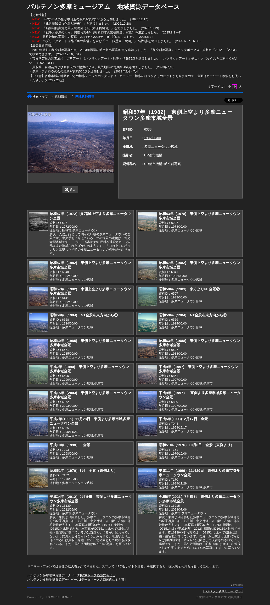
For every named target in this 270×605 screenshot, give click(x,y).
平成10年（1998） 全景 (70, 445)
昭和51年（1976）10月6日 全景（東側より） (196, 445)
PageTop (238, 585)
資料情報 (61, 96)
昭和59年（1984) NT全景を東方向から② (193, 315)
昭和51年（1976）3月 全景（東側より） (84, 470)
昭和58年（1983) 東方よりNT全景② (189, 289)
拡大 (70, 190)
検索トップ (37, 96)
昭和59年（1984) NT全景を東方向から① (84, 315)
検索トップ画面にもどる (98, 575)
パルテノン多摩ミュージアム (223, 591)
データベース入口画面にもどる (103, 579)
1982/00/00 (152, 138)
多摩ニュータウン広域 (161, 146)
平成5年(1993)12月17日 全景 (183, 419)
